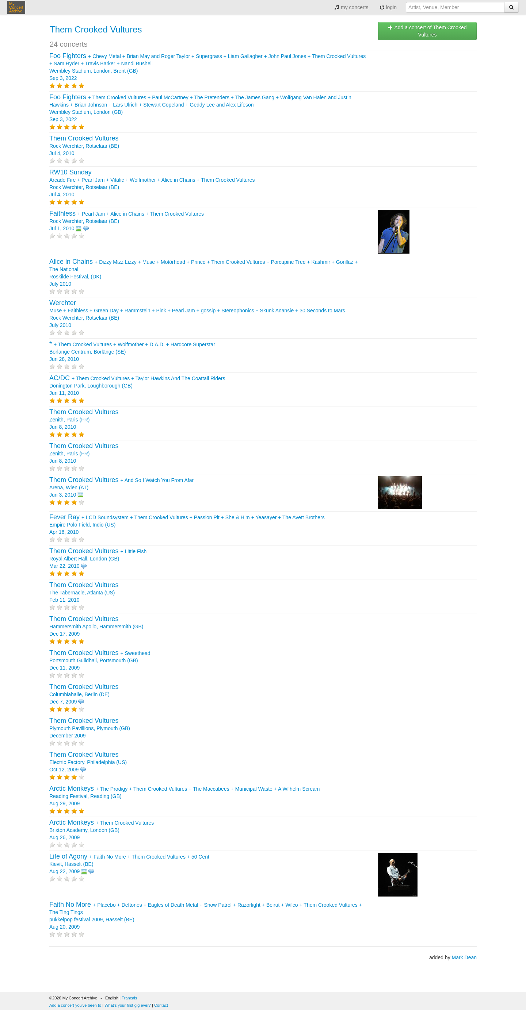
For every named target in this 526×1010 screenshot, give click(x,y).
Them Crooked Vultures (96, 29)
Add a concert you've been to (75, 1005)
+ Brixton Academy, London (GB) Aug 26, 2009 (101, 830)
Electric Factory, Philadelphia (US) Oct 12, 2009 (88, 762)
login (388, 7)
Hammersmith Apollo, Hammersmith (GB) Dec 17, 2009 (96, 626)
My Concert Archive (16, 7)
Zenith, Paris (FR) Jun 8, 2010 (83, 419)
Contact (161, 1005)
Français (129, 998)
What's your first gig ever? (127, 1005)
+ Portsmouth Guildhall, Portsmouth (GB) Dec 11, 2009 (99, 660)
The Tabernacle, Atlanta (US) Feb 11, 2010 (83, 592)
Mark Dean (464, 957)
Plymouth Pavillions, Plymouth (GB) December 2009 (89, 728)
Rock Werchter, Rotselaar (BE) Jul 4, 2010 (84, 146)
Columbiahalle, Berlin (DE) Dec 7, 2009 (83, 694)
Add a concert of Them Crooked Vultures (427, 31)
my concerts (351, 7)
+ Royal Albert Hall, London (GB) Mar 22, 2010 (97, 558)
